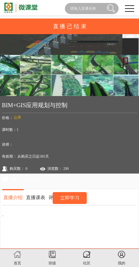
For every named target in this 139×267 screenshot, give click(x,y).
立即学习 (69, 198)
